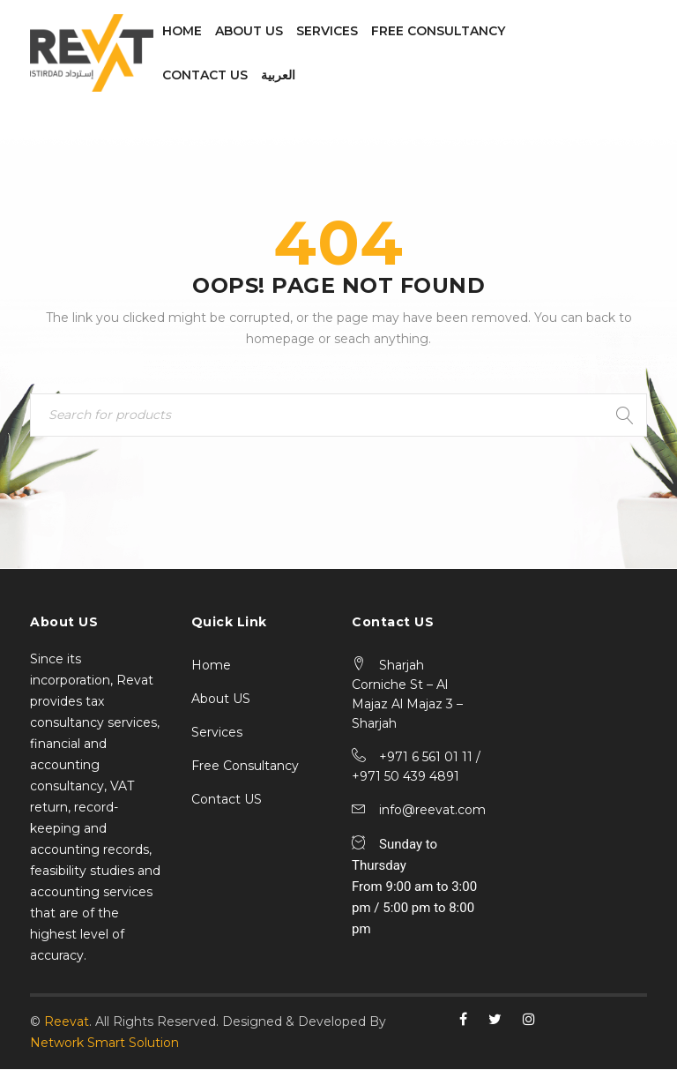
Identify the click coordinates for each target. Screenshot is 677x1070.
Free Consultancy (245, 766)
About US (220, 699)
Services (216, 733)
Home (211, 666)
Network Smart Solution (104, 1043)
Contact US (226, 800)
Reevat (66, 1022)
